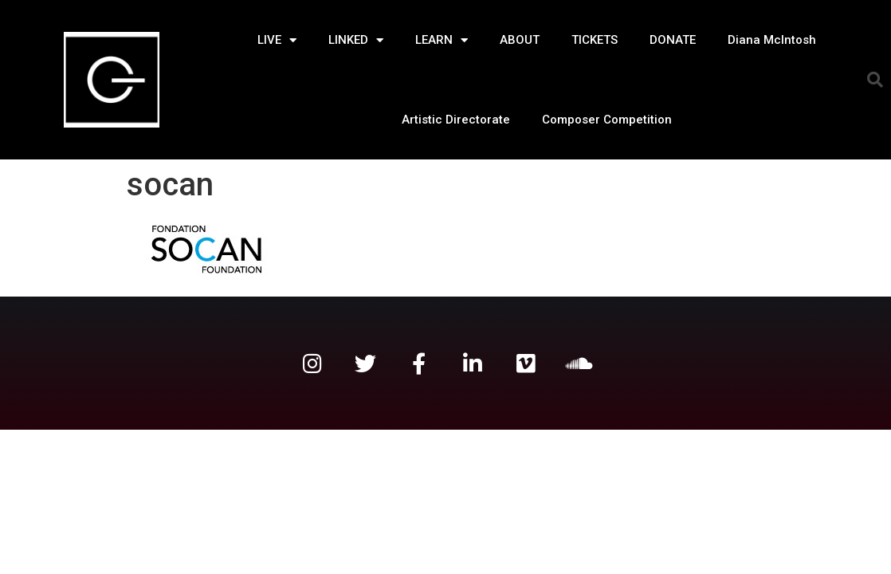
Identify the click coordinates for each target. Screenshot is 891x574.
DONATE (673, 40)
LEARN (441, 40)
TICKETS (594, 40)
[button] (875, 80)
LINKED (355, 40)
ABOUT (520, 40)
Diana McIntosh (772, 40)
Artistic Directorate (456, 119)
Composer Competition (607, 119)
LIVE (276, 40)
